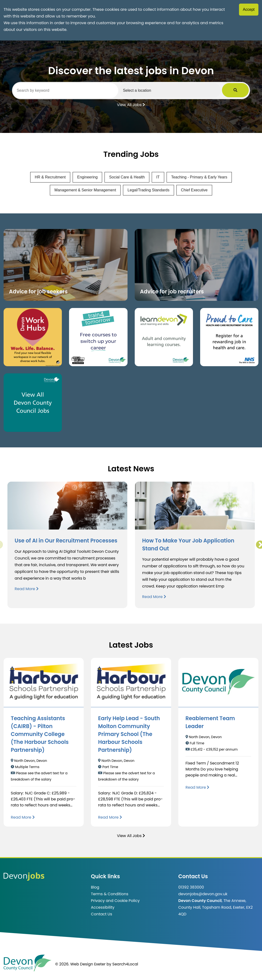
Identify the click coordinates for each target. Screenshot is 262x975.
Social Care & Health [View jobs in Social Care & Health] (127, 177)
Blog (95, 887)
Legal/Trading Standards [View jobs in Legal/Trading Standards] (148, 190)
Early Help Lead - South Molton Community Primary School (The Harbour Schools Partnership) (129, 734)
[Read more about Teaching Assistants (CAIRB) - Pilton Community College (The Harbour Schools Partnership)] (23, 817)
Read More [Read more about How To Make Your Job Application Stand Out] (154, 596)
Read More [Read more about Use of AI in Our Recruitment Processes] (27, 589)
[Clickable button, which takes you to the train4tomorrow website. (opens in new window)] (98, 337)
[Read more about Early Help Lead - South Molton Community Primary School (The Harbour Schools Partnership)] (110, 817)
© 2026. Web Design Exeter (80, 964)
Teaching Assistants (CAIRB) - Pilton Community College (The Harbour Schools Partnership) (40, 734)
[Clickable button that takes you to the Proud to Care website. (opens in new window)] (229, 337)
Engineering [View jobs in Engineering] (87, 177)
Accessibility (102, 907)
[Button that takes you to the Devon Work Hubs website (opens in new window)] (33, 337)
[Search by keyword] (69, 90)
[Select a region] (180, 90)
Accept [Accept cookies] (249, 9)
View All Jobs (131, 104)
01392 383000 (191, 887)
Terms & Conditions (109, 894)
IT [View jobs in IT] (158, 177)
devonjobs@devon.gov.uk (202, 894)
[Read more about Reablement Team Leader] (198, 787)
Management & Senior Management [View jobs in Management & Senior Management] (85, 190)
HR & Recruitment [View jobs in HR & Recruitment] (50, 177)
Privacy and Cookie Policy (115, 900)
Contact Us (101, 914)
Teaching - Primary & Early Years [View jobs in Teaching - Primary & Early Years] (199, 177)
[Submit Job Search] (242, 90)
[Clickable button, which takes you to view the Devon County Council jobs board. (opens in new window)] (33, 402)
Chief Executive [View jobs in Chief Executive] (194, 190)
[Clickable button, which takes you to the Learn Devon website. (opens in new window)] (164, 337)
